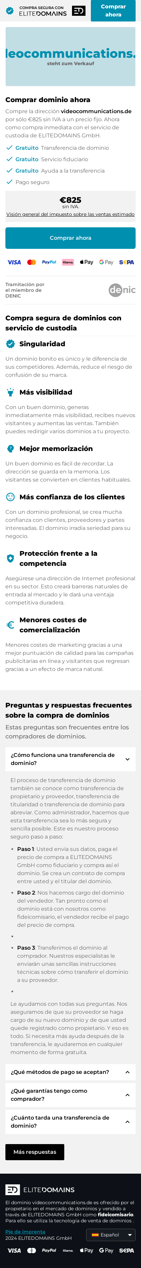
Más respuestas (34, 1152)
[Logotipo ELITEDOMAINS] (70, 1190)
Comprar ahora (113, 10)
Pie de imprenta (25, 1232)
